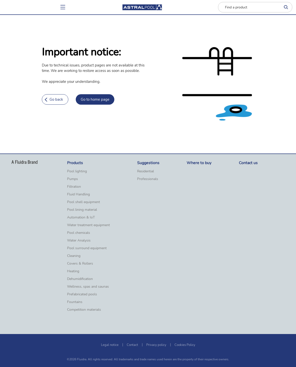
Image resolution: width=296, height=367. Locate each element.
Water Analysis (79, 241)
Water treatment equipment (88, 225)
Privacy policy (156, 345)
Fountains (74, 302)
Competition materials (84, 310)
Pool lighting (77, 171)
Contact (132, 345)
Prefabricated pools (82, 294)
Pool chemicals (78, 233)
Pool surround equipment (87, 248)
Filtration (74, 187)
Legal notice (110, 345)
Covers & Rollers (80, 264)
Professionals (147, 179)
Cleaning (73, 256)
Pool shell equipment (83, 202)
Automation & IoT (81, 217)
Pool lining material (82, 210)
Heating (73, 271)
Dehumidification (80, 279)
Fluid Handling (78, 194)
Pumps (72, 179)
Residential (145, 171)
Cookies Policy (184, 345)
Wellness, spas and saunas (88, 287)
